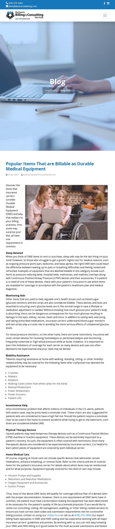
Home (47, 90)
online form (53, 515)
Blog (55, 90)
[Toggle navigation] (105, 15)
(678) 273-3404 (82, 515)
